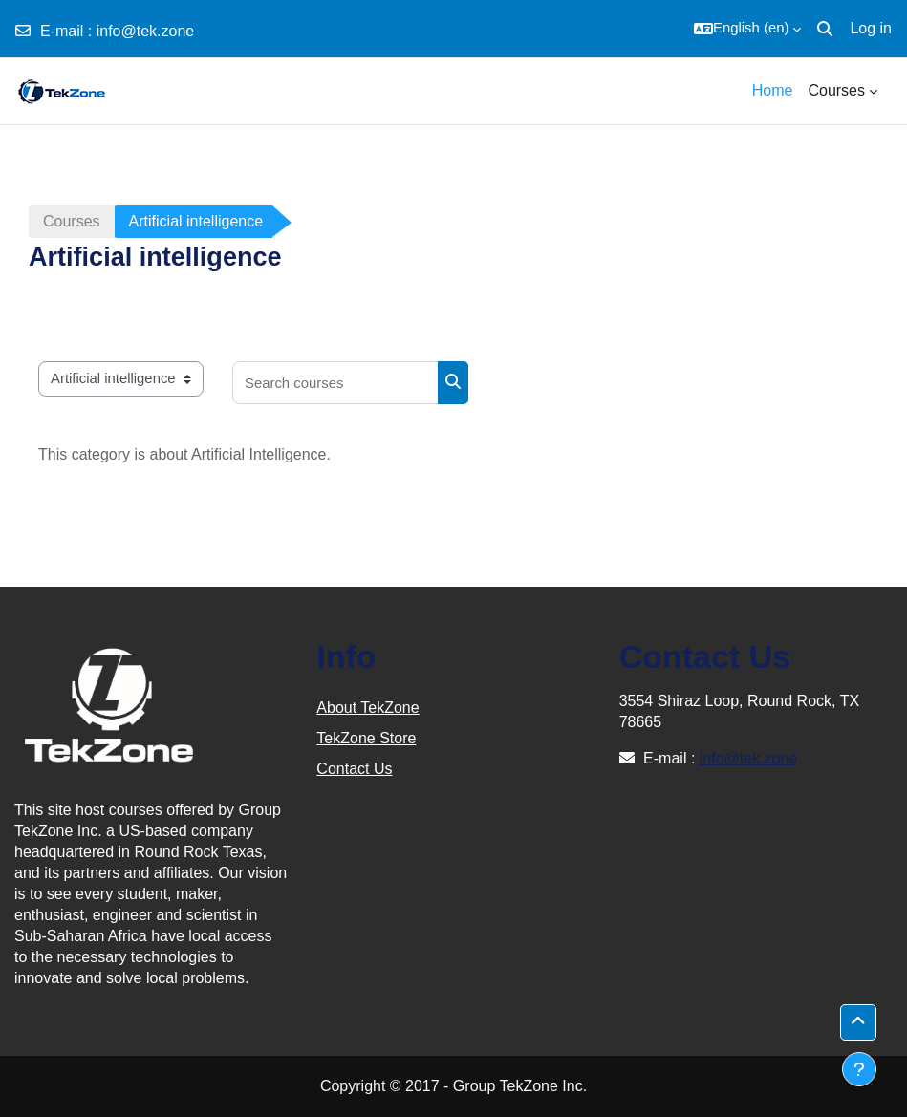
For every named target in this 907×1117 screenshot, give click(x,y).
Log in (871, 28)
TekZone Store (366, 738)
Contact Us (354, 769)
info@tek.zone (146, 31)
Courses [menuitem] (836, 90)
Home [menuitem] (772, 90)
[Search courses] (335, 382)
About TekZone (367, 707)
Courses (71, 221)
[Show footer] (859, 1069)
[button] (747, 28)
